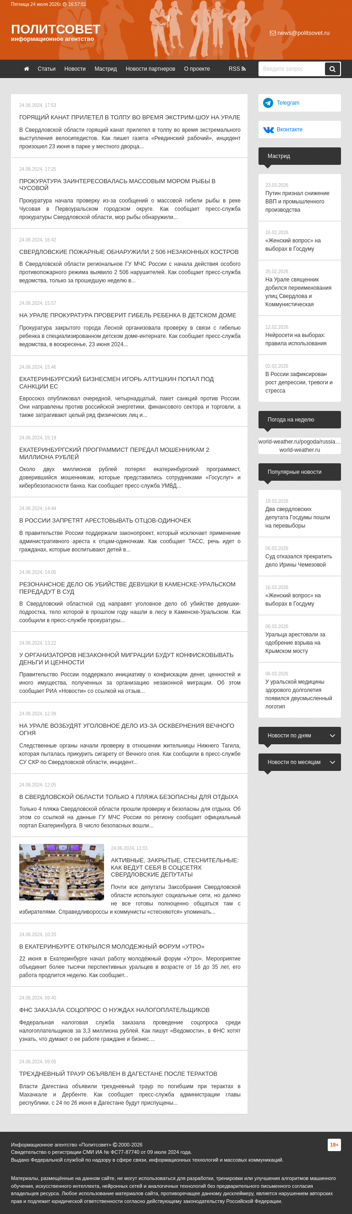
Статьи (46, 69)
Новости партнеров (150, 69)
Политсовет (55, 29)
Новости (75, 69)
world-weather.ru (300, 450)
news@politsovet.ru (300, 32)
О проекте (197, 69)
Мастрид (105, 69)
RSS (237, 69)
